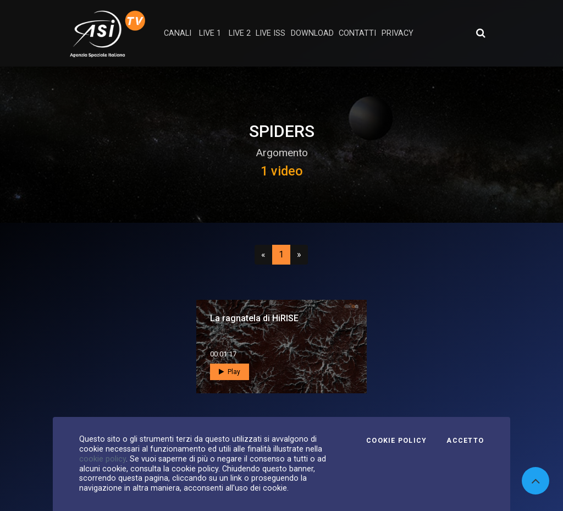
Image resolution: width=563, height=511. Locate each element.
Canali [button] (177, 33)
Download (312, 33)
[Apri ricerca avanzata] (480, 33)
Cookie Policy (396, 440)
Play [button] (229, 372)
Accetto (465, 440)
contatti (357, 33)
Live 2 (240, 33)
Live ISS (270, 33)
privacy (397, 33)
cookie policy (102, 458)
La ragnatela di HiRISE (254, 318)
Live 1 (210, 33)
